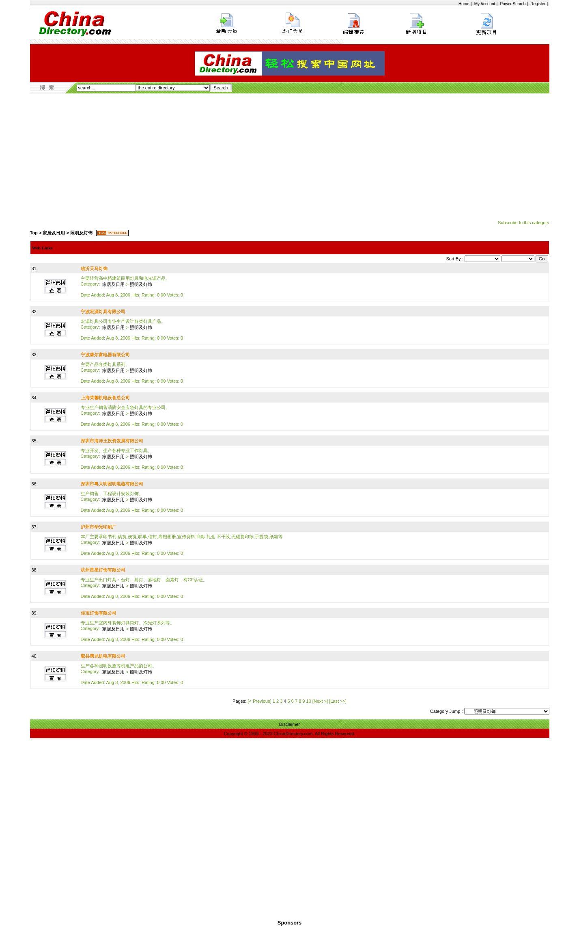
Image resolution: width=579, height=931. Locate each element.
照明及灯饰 (81, 232)
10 (308, 701)
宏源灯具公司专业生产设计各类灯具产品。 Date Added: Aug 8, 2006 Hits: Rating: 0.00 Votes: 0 (132, 329)
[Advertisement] (289, 154)
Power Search (512, 4)
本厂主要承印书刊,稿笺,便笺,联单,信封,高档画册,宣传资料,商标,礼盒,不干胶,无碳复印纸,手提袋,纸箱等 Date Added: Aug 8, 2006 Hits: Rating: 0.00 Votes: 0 (182, 545)
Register (537, 4)
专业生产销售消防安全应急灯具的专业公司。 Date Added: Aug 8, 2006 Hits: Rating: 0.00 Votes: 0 (132, 416)
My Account (484, 4)
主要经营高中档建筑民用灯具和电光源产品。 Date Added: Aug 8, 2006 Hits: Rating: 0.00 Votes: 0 (132, 286)
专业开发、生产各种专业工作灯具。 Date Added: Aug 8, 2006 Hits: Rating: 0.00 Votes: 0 (132, 459)
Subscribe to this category (523, 222)
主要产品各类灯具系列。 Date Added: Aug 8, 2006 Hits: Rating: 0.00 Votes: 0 (132, 372)
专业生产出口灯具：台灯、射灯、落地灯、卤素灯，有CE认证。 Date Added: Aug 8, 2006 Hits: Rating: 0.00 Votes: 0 (144, 588)
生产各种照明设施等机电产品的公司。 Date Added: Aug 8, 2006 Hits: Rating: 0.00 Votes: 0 (132, 674)
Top (34, 232)
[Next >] (320, 701)
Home (463, 4)
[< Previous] (259, 701)
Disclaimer (289, 724)
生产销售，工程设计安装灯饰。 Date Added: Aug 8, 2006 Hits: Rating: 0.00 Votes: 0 (132, 502)
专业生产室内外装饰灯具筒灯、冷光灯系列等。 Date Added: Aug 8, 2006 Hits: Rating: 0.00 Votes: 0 (132, 631)
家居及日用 (54, 232)
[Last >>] (338, 701)
